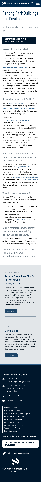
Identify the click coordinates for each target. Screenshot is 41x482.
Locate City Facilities (12, 410)
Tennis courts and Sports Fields (15, 67)
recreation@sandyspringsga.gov (15, 120)
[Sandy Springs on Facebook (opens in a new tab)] (9, 454)
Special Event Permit (29, 180)
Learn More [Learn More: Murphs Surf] (11, 355)
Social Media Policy (12, 428)
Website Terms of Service (14, 425)
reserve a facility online (19, 103)
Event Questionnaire (21, 167)
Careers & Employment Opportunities (19, 413)
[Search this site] (32, 3)
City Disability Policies (13, 422)
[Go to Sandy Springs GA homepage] (15, 3)
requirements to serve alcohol (25, 177)
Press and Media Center (14, 416)
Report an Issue (10, 431)
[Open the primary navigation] (38, 3)
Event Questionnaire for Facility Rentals (18, 108)
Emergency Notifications (14, 419)
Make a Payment (11, 407)
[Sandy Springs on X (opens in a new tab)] (4, 453)
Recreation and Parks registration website (15, 40)
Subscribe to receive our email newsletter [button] (19, 443)
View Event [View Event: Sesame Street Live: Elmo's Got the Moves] (11, 311)
